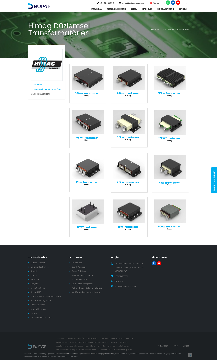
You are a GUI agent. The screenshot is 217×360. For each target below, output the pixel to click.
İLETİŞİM (182, 9)
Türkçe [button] (155, 3)
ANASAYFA (155, 29)
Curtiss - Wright (38, 262)
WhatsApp (119, 281)
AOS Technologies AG (41, 300)
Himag (34, 313)
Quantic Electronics (40, 267)
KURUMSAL (96, 9)
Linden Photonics (38, 309)
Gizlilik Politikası (78, 267)
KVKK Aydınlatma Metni (82, 275)
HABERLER (147, 9)
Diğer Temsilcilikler (40, 93)
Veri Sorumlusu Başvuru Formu (86, 292)
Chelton (34, 275)
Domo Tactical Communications (46, 296)
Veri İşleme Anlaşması (82, 283)
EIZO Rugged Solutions (41, 317)
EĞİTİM (134, 9)
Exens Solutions (38, 288)
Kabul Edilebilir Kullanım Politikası (87, 288)
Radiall (34, 271)
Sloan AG (35, 279)
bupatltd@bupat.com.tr (131, 3)
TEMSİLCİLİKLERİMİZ (116, 9)
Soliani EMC (36, 292)
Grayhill (34, 283)
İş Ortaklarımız (165, 9)
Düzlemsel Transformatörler (46, 89)
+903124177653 (105, 3)
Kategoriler (37, 84)
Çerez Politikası (79, 271)
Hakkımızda (77, 262)
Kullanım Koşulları (80, 279)
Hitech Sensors (38, 305)
